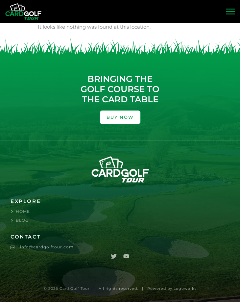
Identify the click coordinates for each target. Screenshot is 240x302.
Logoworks (185, 288)
